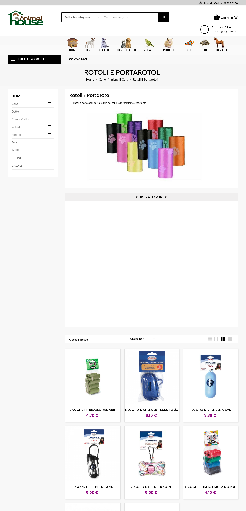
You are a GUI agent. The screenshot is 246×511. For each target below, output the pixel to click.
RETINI (16, 158)
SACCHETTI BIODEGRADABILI (92, 409)
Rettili (15, 150)
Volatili (16, 127)
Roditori (17, 134)
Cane (15, 103)
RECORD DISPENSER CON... (210, 409)
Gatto (15, 111)
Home (17, 96)
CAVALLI (17, 165)
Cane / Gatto (20, 119)
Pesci (15, 142)
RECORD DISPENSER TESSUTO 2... (151, 409)
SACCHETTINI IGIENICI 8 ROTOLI (210, 486)
